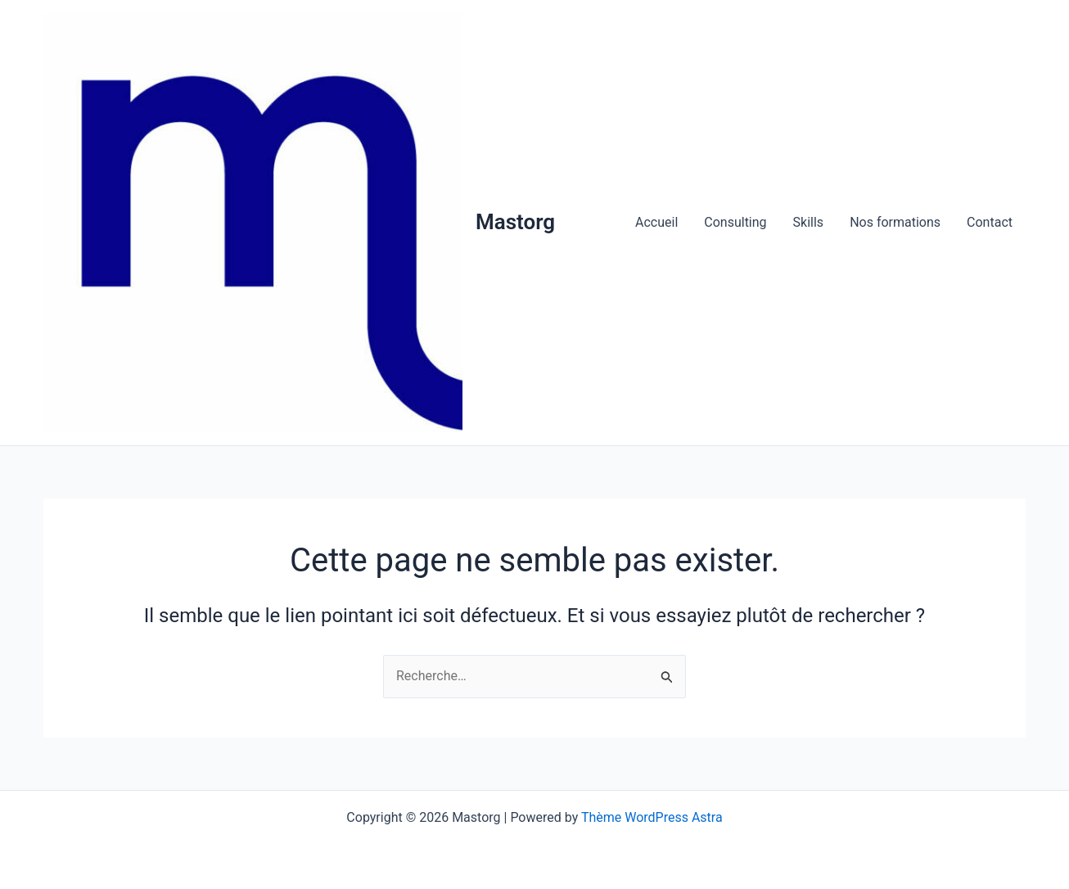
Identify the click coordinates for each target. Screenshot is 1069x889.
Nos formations (895, 222)
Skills (808, 222)
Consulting (735, 222)
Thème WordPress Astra (652, 817)
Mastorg (515, 222)
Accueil (656, 222)
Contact (990, 222)
